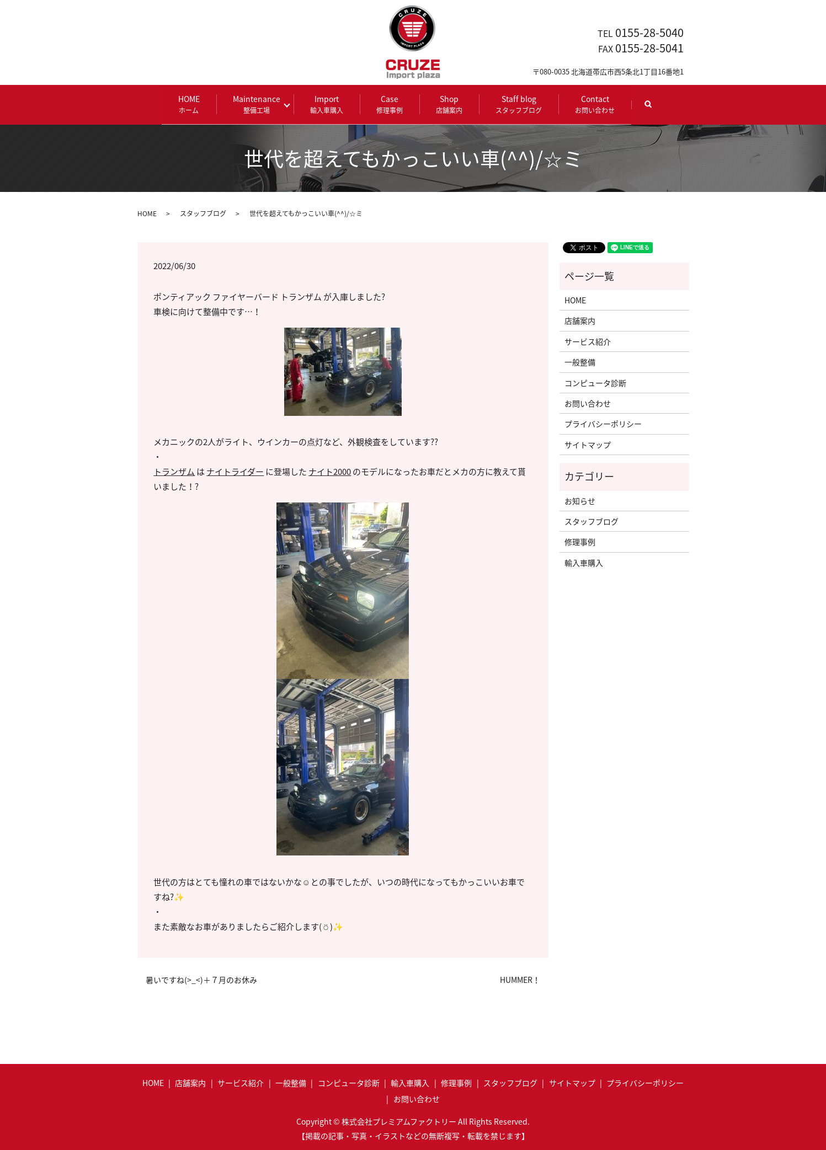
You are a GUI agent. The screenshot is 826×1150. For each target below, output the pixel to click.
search (653, 109)
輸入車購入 (583, 562)
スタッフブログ (203, 213)
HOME (191, 104)
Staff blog (516, 104)
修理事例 (579, 541)
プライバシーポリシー (603, 423)
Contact (592, 104)
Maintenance (259, 104)
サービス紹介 (587, 340)
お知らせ (579, 500)
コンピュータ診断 (595, 382)
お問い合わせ (587, 402)
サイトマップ (587, 444)
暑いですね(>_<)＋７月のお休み (201, 979)
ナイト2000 (329, 472)
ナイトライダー (235, 472)
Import (323, 104)
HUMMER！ (520, 979)
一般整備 (579, 361)
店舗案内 (579, 320)
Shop (446, 104)
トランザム (174, 472)
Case (387, 104)
